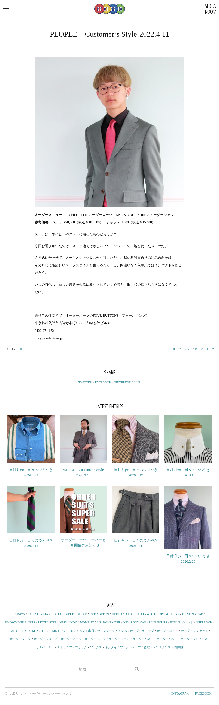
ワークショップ (130, 647)
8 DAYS (20, 614)
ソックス (96, 647)
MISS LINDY (68, 622)
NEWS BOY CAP (134, 622)
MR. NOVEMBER (108, 622)
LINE (137, 382)
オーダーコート (167, 630)
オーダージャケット (194, 630)
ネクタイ (111, 647)
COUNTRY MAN (39, 614)
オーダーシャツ (182, 349)
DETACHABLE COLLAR (70, 614)
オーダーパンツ (95, 639)
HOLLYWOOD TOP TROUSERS (158, 614)
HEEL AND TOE (122, 614)
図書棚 (178, 647)
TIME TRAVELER (61, 630)
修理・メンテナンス (157, 647)
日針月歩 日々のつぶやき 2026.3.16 (188, 472)
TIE (43, 630)
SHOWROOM (210, 8)
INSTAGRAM (180, 693)
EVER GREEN (99, 614)
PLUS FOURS (158, 622)
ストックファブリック (72, 647)
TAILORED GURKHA (23, 630)
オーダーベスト (143, 639)
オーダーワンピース (194, 639)
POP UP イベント (181, 622)
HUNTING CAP (192, 614)
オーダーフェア (119, 639)
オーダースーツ (204, 349)
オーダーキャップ (142, 630)
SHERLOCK (204, 622)
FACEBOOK (103, 382)
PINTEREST (122, 382)
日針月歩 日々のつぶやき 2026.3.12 (31, 543)
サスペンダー (45, 647)
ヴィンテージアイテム (112, 630)
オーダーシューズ (46, 639)
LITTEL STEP (47, 622)
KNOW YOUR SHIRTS (20, 622)
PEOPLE (21, 349)
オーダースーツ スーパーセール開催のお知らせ (83, 543)
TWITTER (85, 382)
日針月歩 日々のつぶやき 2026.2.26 (188, 559)
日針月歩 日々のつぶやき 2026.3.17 (136, 472)
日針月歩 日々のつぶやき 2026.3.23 (31, 472)
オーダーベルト (167, 639)
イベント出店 (85, 630)
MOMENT (87, 622)
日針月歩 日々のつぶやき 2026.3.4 (136, 543)
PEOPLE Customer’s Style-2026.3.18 (83, 472)
